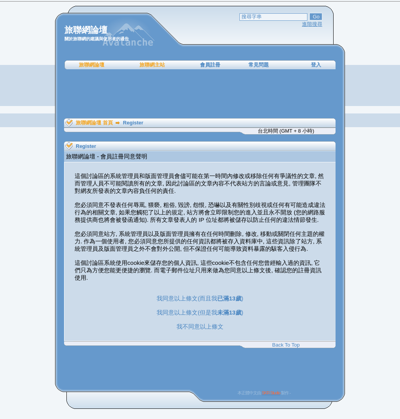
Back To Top (286, 345)
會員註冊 (210, 65)
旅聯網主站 (152, 65)
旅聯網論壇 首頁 (94, 123)
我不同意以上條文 (200, 326)
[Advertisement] (200, 93)
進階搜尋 (312, 24)
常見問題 (258, 65)
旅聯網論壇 (91, 65)
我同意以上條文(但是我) (200, 312)
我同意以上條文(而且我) (200, 298)
